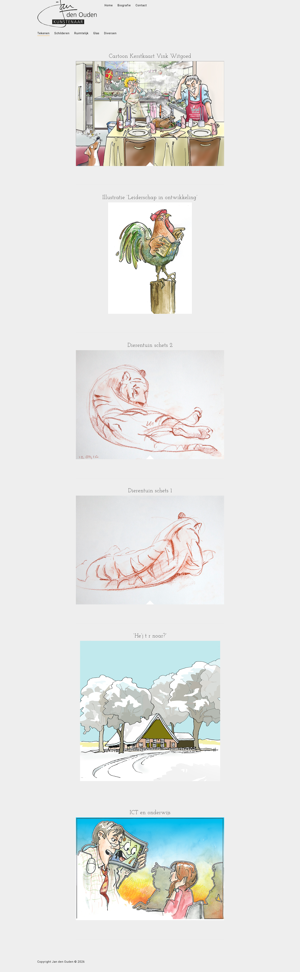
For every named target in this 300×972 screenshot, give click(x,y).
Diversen (110, 33)
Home (109, 5)
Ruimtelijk (81, 33)
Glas (96, 33)
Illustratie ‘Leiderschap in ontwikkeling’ (150, 197)
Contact (141, 5)
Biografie (124, 5)
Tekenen (43, 33)
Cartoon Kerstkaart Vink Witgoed (150, 56)
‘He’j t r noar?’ (150, 636)
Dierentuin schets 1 (150, 491)
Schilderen (62, 33)
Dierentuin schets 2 (150, 345)
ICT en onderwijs (150, 813)
